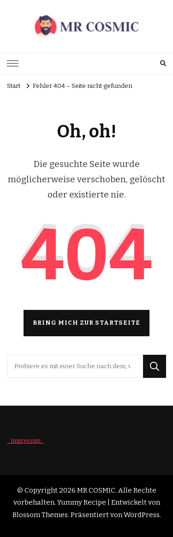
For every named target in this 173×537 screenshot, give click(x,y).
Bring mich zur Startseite (86, 323)
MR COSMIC (96, 490)
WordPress (142, 515)
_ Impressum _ (25, 441)
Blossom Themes (40, 515)
